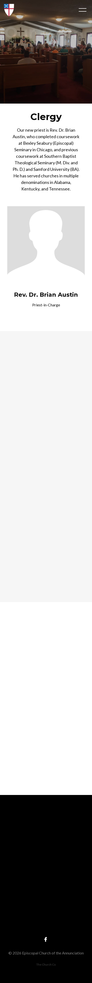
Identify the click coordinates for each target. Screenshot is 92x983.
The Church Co (46, 964)
